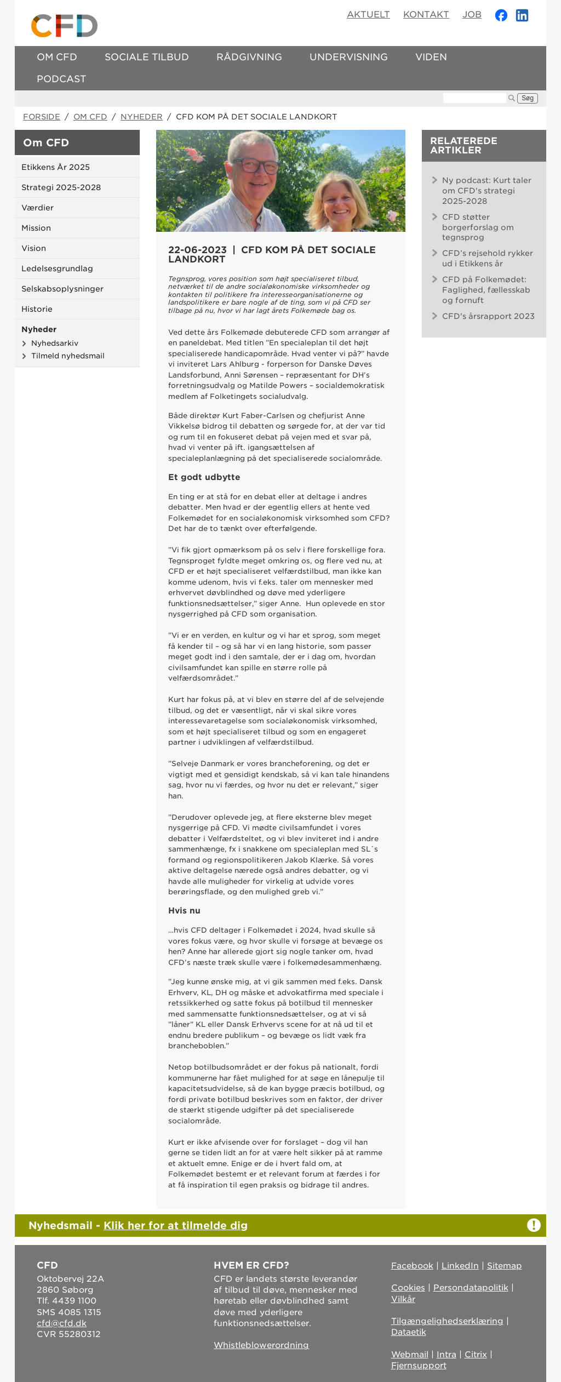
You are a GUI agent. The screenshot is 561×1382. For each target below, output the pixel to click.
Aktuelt (368, 14)
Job (472, 14)
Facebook (412, 1266)
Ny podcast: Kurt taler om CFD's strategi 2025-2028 (486, 190)
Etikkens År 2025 (55, 167)
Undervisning (349, 57)
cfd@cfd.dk (62, 1323)
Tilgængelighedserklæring (447, 1321)
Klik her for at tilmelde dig (176, 1225)
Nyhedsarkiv (54, 343)
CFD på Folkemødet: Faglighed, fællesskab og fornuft (486, 290)
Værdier (37, 207)
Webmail (409, 1355)
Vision (33, 248)
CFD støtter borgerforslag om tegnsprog (478, 227)
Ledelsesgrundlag (57, 268)
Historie (37, 309)
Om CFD (57, 57)
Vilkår (403, 1299)
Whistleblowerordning (261, 1345)
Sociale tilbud (147, 57)
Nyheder (142, 116)
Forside (41, 116)
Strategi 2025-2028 (61, 187)
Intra (446, 1355)
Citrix (476, 1355)
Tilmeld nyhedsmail (68, 355)
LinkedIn (460, 1266)
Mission (36, 228)
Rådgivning (249, 57)
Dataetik (408, 1332)
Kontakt (426, 14)
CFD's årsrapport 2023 (488, 316)
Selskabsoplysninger (62, 288)
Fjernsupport (418, 1365)
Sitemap (504, 1266)
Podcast (61, 78)
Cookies (408, 1288)
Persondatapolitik (470, 1288)
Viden (431, 57)
